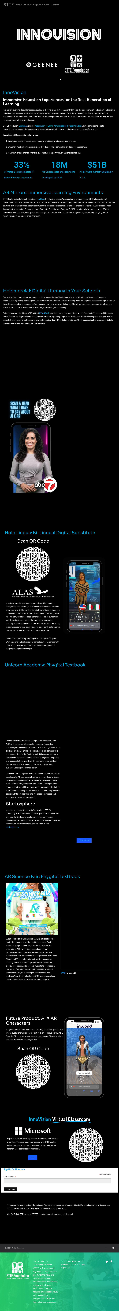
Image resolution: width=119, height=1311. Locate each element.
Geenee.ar (23, 126)
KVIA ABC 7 (44, 313)
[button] (58, 79)
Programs (37, 5)
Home (19, 5)
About (27, 5)
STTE (9, 4)
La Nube (41, 199)
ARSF (63, 973)
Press (46, 5)
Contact (55, 5)
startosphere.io (12, 827)
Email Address (10, 1177)
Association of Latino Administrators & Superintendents (58, 126)
